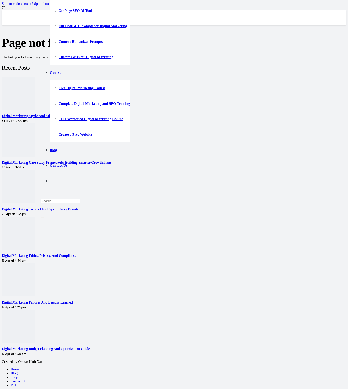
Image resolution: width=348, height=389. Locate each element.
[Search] (60, 201)
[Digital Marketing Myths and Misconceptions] (18, 108)
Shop (14, 377)
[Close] (42, 217)
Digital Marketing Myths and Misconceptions (35, 116)
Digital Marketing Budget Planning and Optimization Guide (46, 349)
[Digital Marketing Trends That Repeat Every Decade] (18, 202)
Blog (14, 373)
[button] (16, 4)
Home (15, 369)
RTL (14, 385)
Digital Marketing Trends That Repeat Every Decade (40, 209)
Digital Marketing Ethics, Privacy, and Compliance (39, 255)
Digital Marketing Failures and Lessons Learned (37, 302)
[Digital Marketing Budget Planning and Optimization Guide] (18, 342)
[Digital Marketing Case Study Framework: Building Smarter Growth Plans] (18, 155)
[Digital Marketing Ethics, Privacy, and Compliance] (18, 248)
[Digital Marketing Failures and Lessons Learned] (18, 295)
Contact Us (19, 381)
